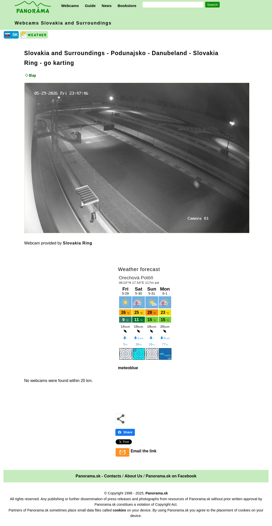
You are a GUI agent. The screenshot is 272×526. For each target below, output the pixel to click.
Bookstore (127, 6)
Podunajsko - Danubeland (149, 53)
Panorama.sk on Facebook (171, 476)
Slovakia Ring (77, 243)
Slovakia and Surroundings (64, 53)
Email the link (143, 451)
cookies (119, 510)
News (107, 6)
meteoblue (128, 368)
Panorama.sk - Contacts (98, 476)
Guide (90, 6)
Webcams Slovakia (63, 23)
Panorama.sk (156, 493)
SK (15, 35)
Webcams (70, 6)
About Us (133, 476)
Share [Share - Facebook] (125, 432)
